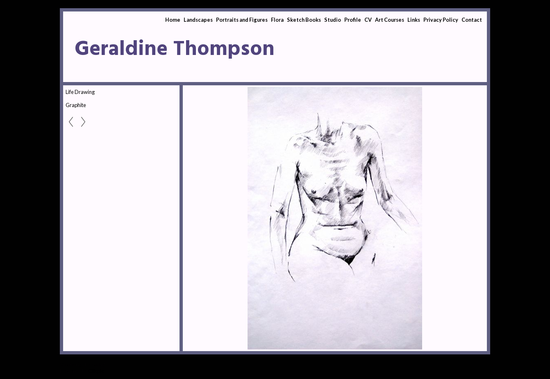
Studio (332, 19)
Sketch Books (304, 19)
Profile (352, 19)
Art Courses (389, 19)
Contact (471, 19)
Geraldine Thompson (175, 49)
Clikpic (96, 371)
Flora (277, 19)
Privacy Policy (440, 19)
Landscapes (198, 19)
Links (413, 19)
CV (368, 19)
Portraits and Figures (242, 19)
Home (172, 19)
